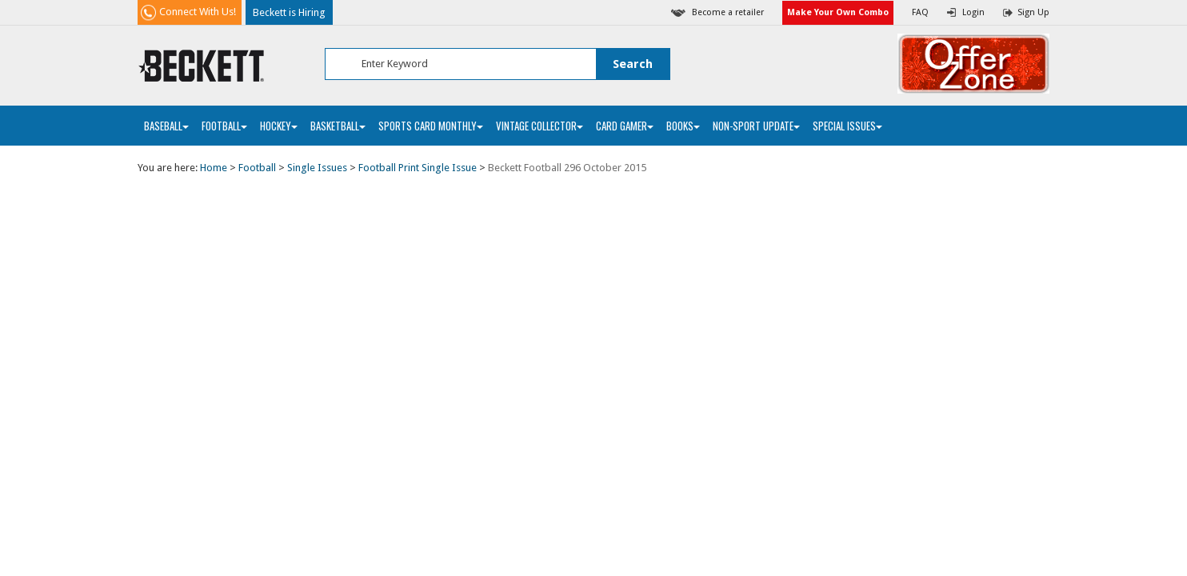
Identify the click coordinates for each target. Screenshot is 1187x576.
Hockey (279, 126)
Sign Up (1033, 12)
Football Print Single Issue (417, 168)
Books (683, 126)
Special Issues (847, 126)
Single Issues (317, 168)
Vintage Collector (539, 126)
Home (213, 168)
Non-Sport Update (756, 126)
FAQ (920, 12)
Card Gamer (624, 126)
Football (224, 126)
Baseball (166, 126)
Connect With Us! (197, 12)
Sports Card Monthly (430, 126)
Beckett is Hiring (289, 12)
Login (973, 12)
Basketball (338, 126)
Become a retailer (728, 12)
